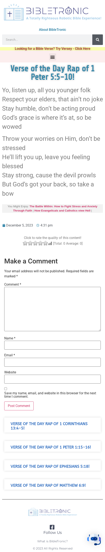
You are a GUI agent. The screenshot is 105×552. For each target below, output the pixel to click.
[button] (52, 56)
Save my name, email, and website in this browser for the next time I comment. (50, 395)
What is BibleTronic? (52, 541)
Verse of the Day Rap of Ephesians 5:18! (50, 466)
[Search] (97, 39)
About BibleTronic (52, 30)
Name (9, 338)
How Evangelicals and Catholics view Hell (62, 210)
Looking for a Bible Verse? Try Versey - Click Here (52, 49)
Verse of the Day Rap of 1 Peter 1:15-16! (51, 447)
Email (9, 355)
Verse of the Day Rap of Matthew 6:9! (48, 485)
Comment (12, 284)
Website (10, 372)
